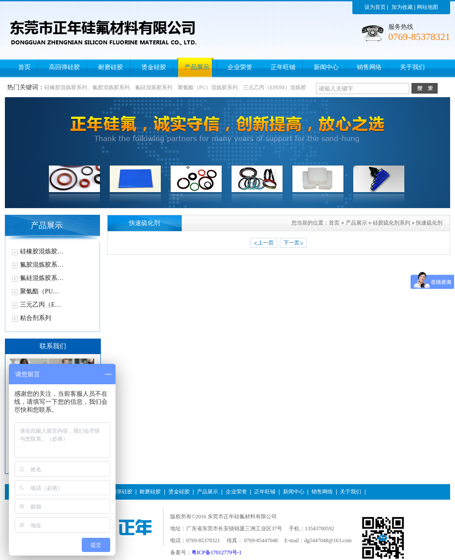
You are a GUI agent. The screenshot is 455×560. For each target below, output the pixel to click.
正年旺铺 (264, 492)
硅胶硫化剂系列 (391, 223)
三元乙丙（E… (40, 304)
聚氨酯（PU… (39, 291)
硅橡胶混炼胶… (42, 251)
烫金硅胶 (179, 492)
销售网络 (322, 492)
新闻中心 (293, 492)
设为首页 (375, 7)
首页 (334, 223)
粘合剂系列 (35, 318)
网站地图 (427, 7)
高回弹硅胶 (119, 492)
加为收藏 (402, 7)
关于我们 (350, 492)
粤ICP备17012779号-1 (217, 552)
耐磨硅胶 (150, 492)
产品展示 (356, 223)
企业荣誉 (236, 492)
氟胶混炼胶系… (42, 264)
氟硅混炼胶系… (42, 278)
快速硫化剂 (429, 223)
